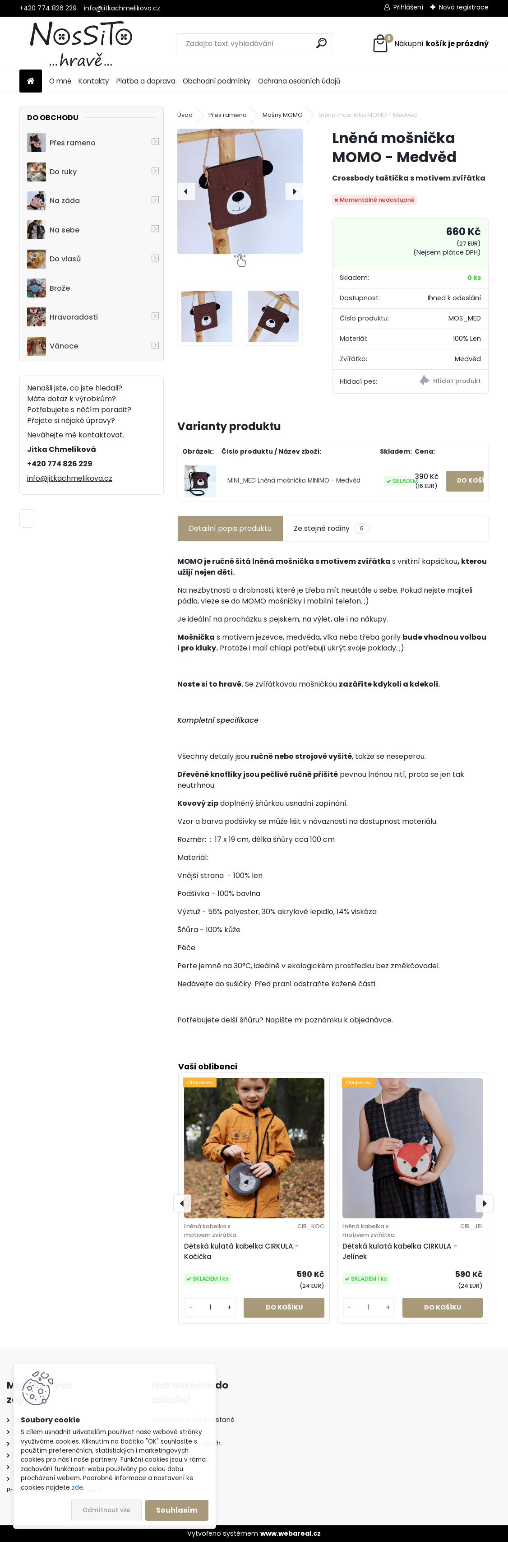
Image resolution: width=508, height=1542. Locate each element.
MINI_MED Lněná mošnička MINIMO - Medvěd (293, 480)
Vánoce (52, 346)
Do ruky (52, 172)
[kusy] (210, 1307)
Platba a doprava (145, 81)
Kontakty (94, 81)
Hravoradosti (62, 316)
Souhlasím (177, 1510)
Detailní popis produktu (230, 528)
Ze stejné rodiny (331, 528)
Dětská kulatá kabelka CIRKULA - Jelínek (399, 1251)
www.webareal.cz (290, 1533)
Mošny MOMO (283, 115)
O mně (60, 81)
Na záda (53, 200)
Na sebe (53, 229)
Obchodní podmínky (217, 81)
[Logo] (81, 43)
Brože (48, 288)
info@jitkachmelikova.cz (122, 8)
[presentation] (186, 191)
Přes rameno (61, 142)
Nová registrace (464, 7)
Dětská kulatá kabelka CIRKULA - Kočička (241, 1251)
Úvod (185, 115)
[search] (321, 43)
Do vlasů (54, 259)
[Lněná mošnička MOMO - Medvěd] (240, 191)
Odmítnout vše (106, 1510)
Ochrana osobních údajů (299, 81)
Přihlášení (408, 7)
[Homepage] (30, 81)
